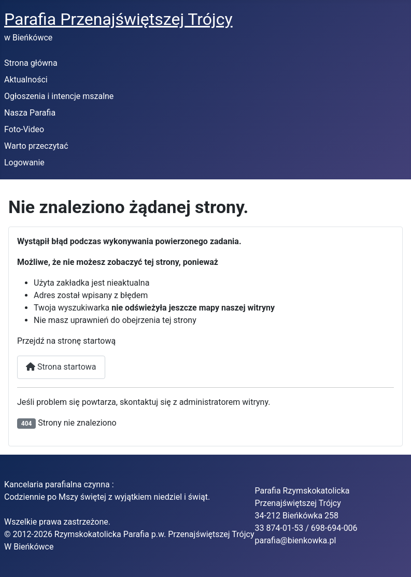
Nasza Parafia (29, 113)
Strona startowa (61, 367)
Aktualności (26, 80)
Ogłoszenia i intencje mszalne (59, 96)
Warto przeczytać (36, 146)
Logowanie (24, 162)
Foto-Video (24, 129)
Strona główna (31, 63)
